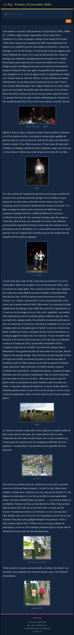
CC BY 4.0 (37, 631)
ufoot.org (37, 618)
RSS (68, 21)
